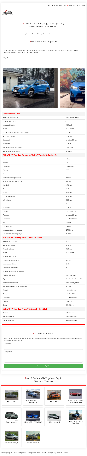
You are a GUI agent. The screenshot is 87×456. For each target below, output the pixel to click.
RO (65, 5)
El (70, 5)
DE (74, 5)
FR (60, 5)
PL (79, 5)
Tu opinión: (8, 351)
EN (49, 5)
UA (62, 5)
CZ (77, 5)
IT (72, 5)
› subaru (21, 58)
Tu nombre (7, 344)
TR (52, 5)
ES (68, 5)
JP (84, 5)
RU (57, 5)
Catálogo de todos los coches (10, 58)
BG (54, 5)
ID (82, 5)
